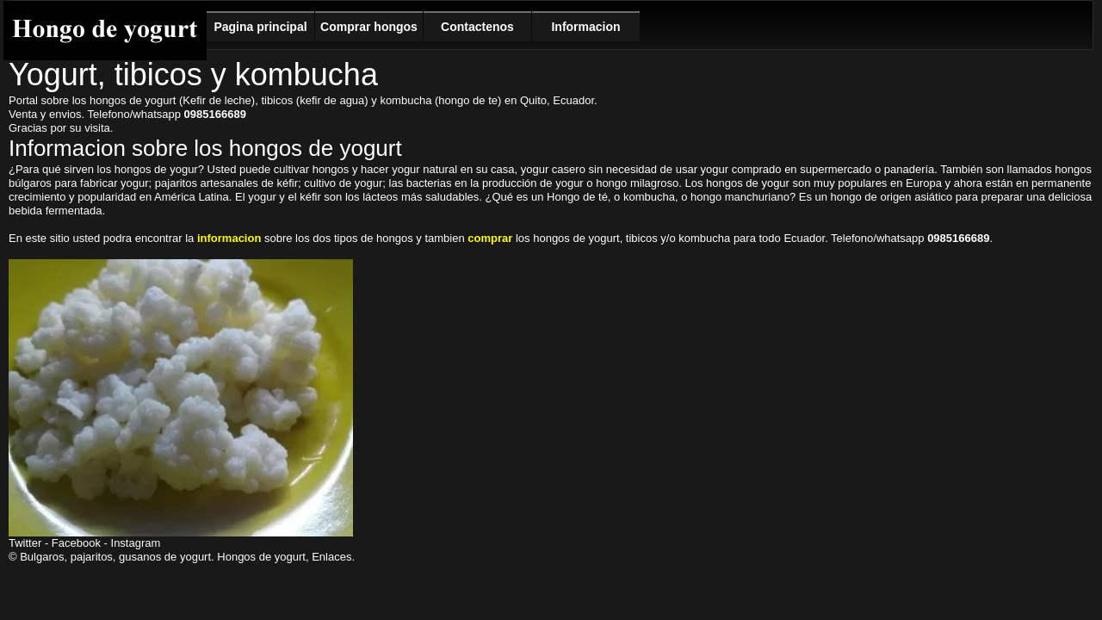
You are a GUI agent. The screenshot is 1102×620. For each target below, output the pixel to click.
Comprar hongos (369, 27)
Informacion (585, 27)
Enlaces (331, 556)
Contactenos (477, 27)
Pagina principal (260, 27)
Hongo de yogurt (105, 30)
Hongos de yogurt (261, 556)
